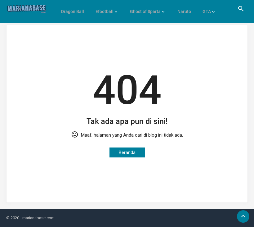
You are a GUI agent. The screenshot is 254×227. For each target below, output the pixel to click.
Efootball (103, 8)
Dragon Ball (71, 8)
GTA (202, 8)
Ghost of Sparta (142, 8)
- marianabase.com (37, 218)
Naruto (180, 8)
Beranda (127, 152)
